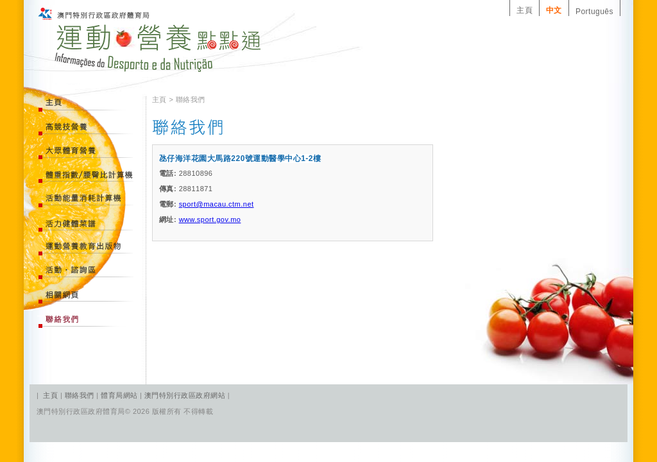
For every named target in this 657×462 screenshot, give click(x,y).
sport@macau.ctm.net (216, 204)
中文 (554, 10)
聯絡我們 (80, 395)
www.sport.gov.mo (210, 219)
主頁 (524, 10)
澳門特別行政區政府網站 (184, 395)
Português (594, 11)
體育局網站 (119, 395)
